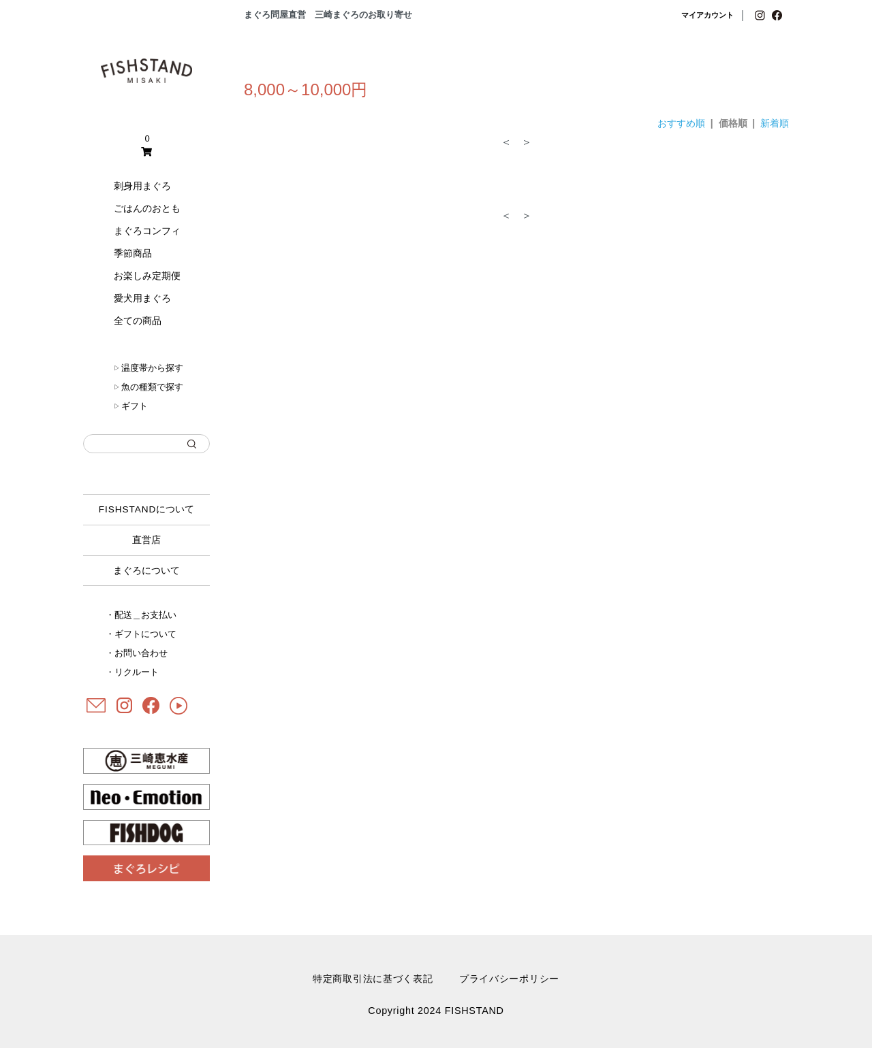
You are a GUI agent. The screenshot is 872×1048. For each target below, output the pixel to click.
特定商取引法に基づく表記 (373, 978)
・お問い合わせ (137, 653)
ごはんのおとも (147, 208)
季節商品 (133, 253)
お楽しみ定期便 (147, 275)
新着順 (774, 123)
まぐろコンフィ (147, 230)
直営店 (146, 540)
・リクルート (132, 672)
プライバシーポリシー (509, 978)
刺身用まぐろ (142, 185)
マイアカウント (707, 15)
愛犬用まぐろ (142, 298)
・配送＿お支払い (141, 615)
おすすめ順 (681, 123)
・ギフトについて (141, 634)
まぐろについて (146, 571)
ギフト (131, 406)
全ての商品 (137, 320)
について (147, 509)
